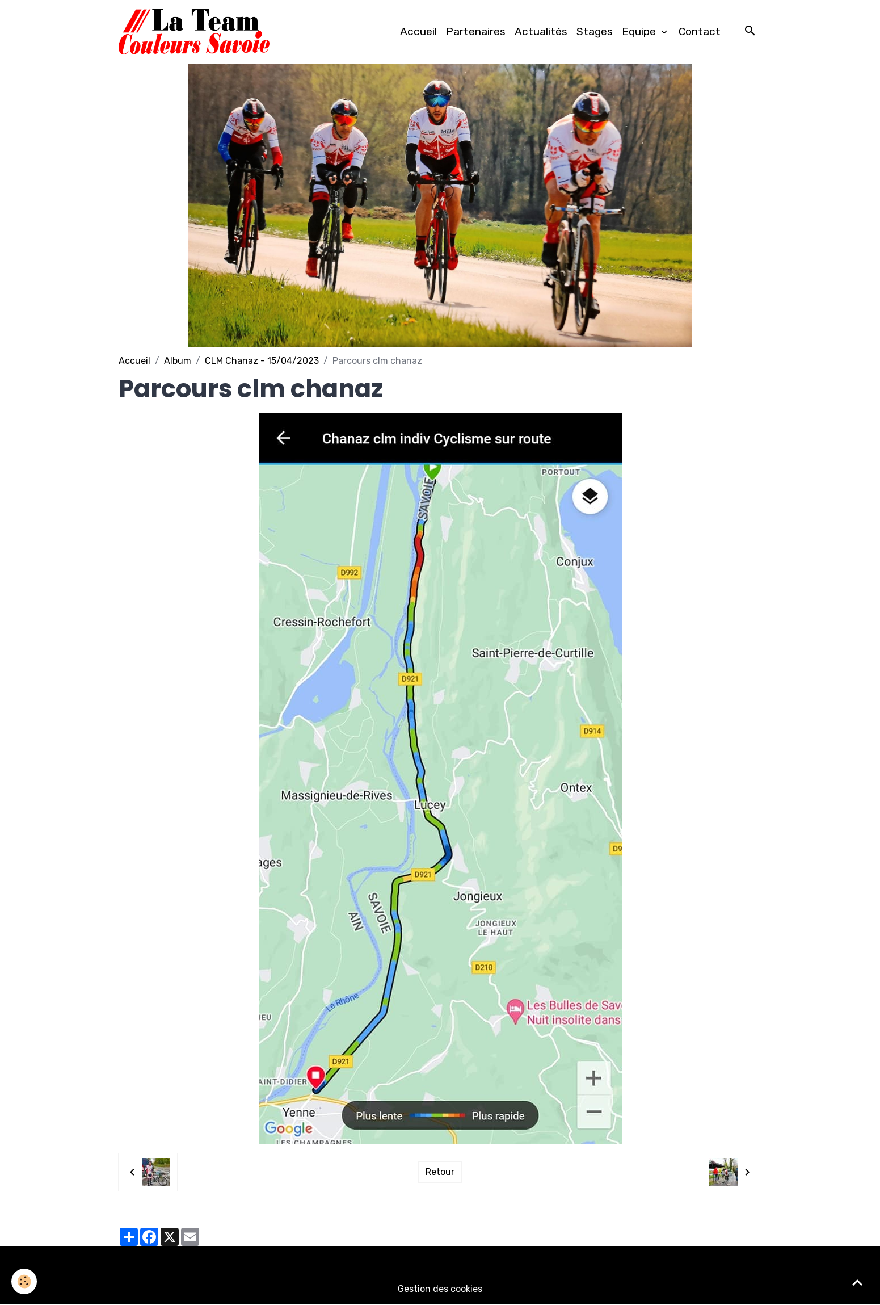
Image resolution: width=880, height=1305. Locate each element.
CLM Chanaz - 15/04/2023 (262, 360)
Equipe (640, 31)
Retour (440, 1171)
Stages (594, 31)
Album (177, 360)
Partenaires (476, 31)
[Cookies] (24, 1281)
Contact (700, 31)
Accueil (418, 31)
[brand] (196, 31)
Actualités (541, 31)
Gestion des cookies (440, 1288)
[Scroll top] (857, 1282)
